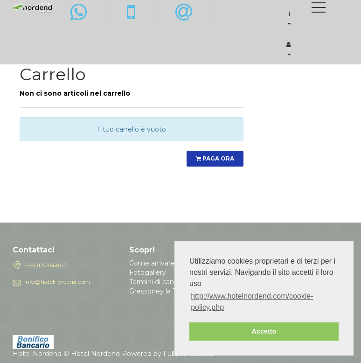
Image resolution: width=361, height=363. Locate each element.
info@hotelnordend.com (57, 281)
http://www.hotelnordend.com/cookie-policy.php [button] (252, 301)
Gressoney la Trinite (161, 291)
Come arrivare (152, 263)
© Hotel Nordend (91, 353)
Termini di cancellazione (167, 282)
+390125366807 (45, 265)
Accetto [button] (264, 331)
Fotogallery (147, 272)
